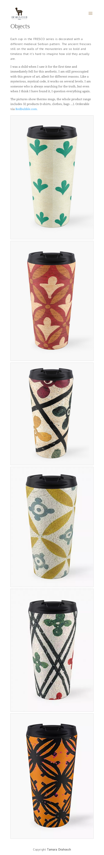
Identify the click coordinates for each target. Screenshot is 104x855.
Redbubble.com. (26, 109)
